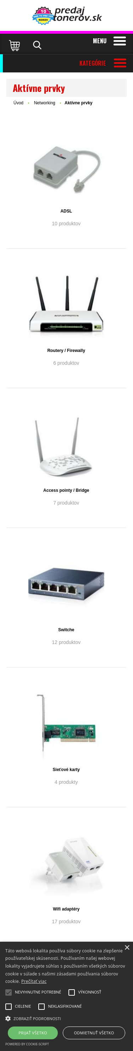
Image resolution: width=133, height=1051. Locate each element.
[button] (66, 1018)
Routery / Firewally (66, 350)
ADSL (66, 211)
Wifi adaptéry (66, 909)
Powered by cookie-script (27, 1044)
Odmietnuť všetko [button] (94, 1032)
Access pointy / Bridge (66, 490)
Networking (45, 102)
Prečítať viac (33, 981)
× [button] (126, 948)
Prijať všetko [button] (32, 1032)
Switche (66, 629)
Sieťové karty (66, 769)
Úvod (18, 102)
